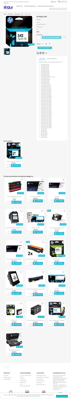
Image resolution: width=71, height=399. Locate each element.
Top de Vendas (7, 379)
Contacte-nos (23, 380)
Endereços (39, 382)
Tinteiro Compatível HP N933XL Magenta (14, 197)
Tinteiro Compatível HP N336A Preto (14, 289)
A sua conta (40, 373)
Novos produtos (7, 377)
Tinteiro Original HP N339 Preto (13, 161)
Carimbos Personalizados (45, 6)
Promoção (6, 375)
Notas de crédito (40, 381)
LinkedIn (8, 367)
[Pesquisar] (58, 9)
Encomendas (40, 379)
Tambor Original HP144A (14, 350)
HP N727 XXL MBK (35, 228)
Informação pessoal (41, 375)
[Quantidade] (38, 37)
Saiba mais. (37, 396)
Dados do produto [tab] (52, 58)
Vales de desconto (41, 384)
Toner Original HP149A (35, 196)
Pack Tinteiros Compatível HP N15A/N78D (57, 228)
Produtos (19, 6)
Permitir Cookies (62, 396)
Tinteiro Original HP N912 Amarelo (57, 320)
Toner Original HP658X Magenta (14, 259)
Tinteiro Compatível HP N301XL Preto (14, 228)
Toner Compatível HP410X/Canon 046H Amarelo (35, 289)
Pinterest (49, 44)
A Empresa (22, 378)
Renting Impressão (30, 6)
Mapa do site (23, 382)
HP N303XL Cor (56, 259)
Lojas (21, 384)
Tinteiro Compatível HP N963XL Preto (35, 320)
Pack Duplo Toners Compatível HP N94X (35, 259)
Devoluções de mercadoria (43, 377)
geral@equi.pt (56, 389)
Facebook (5, 367)
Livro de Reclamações (25, 386)
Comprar (16, 165)
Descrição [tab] (42, 58)
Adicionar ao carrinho (51, 37)
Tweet (46, 44)
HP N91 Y (57, 289)
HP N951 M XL (14, 320)
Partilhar (42, 44)
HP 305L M (56, 196)
